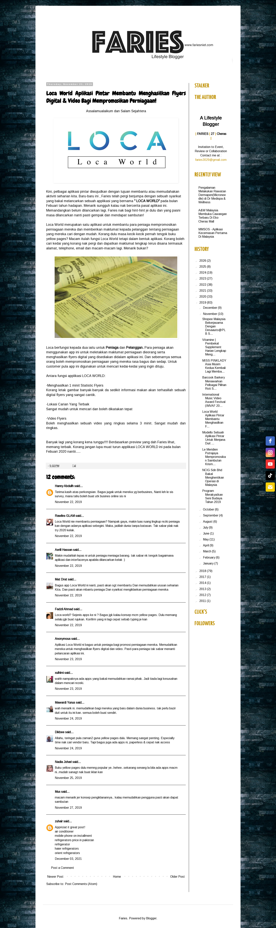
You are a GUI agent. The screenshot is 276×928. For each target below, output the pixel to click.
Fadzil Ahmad (64, 609)
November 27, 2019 (68, 807)
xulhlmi (59, 672)
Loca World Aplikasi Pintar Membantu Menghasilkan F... (213, 419)
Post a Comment (62, 867)
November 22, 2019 (68, 502)
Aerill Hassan (63, 549)
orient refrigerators (67, 853)
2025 (203, 266)
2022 (203, 284)
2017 (203, 577)
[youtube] (270, 464)
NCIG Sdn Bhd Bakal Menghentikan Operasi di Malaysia (213, 477)
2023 (203, 278)
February (209, 557)
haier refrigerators (67, 848)
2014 (203, 582)
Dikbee (59, 732)
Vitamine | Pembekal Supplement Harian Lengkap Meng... (214, 347)
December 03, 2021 (68, 858)
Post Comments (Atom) (81, 884)
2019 (203, 302)
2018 (203, 571)
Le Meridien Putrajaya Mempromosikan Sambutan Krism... (214, 457)
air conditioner (64, 831)
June (206, 533)
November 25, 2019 (68, 777)
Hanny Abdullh (64, 486)
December (210, 307)
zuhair (59, 821)
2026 (203, 260)
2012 (203, 595)
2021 (203, 290)
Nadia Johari (63, 762)
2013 (203, 589)
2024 (203, 272)
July (206, 527)
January (208, 563)
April (206, 545)
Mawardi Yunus (65, 702)
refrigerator (62, 844)
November (210, 313)
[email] (270, 487)
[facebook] (270, 441)
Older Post (177, 876)
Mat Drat (61, 579)
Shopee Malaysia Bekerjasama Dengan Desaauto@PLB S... (214, 326)
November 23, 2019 (68, 659)
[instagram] (270, 452)
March (207, 551)
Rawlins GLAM (65, 515)
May (206, 539)
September (211, 515)
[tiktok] (270, 475)
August (208, 521)
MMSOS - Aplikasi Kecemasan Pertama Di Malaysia (212, 233)
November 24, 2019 (68, 718)
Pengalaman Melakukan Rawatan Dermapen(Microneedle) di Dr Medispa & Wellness (212, 195)
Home (117, 876)
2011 (203, 601)
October (209, 509)
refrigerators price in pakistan (74, 840)
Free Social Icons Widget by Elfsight (265, 496)
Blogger (151, 918)
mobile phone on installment (73, 835)
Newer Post (55, 876)
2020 (203, 296)
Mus (57, 791)
